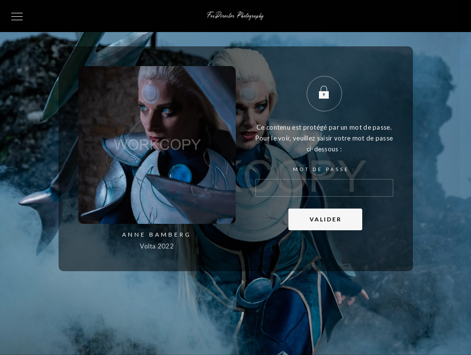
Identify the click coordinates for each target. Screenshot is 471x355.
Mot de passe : (324, 181)
